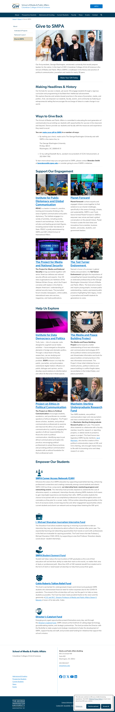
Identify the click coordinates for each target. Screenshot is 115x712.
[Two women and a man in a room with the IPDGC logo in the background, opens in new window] (52, 184)
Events (87, 15)
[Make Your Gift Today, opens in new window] (69, 77)
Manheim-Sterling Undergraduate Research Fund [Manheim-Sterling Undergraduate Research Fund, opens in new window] (86, 407)
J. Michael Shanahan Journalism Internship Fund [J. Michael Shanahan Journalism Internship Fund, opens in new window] (60, 522)
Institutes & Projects (20, 30)
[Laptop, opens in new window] (52, 322)
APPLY (96, 6)
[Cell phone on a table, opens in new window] (87, 322)
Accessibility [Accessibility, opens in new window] (67, 705)
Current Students (63, 15)
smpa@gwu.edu (64, 665)
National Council (20, 35)
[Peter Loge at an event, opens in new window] (52, 389)
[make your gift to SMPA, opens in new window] (52, 132)
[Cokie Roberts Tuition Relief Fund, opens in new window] (53, 583)
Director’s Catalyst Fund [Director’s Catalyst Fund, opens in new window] (47, 623)
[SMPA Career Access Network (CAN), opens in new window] (55, 478)
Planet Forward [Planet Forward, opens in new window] (80, 197)
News (81, 15)
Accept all (106, 706)
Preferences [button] (79, 706)
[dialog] (93, 702)
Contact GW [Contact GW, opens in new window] (59, 705)
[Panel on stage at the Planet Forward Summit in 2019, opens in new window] (87, 184)
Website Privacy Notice (96, 699)
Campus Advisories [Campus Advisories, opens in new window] (67, 702)
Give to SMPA (19, 39)
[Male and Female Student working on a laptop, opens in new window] (87, 389)
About (17, 15)
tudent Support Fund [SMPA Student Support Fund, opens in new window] (51, 555)
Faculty (73, 15)
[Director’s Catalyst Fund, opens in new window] (49, 617)
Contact (95, 15)
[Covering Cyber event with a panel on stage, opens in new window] (52, 249)
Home (14, 19)
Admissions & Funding (46, 15)
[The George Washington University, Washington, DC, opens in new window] (18, 704)
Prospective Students (29, 15)
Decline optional (93, 706)
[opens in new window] (61, 678)
